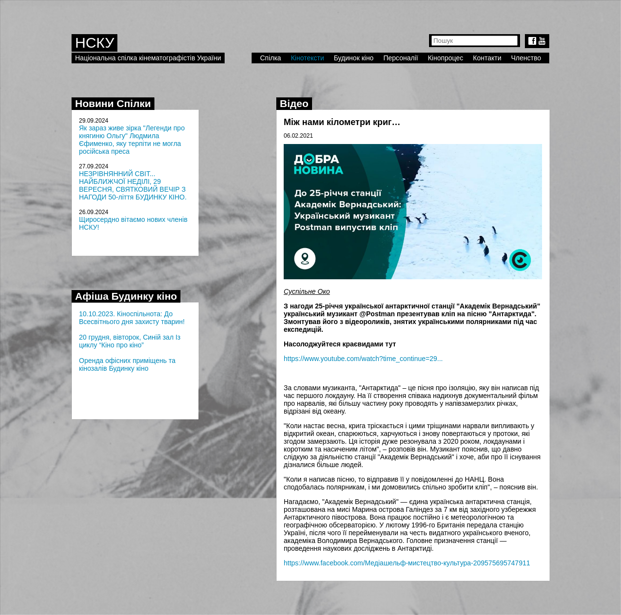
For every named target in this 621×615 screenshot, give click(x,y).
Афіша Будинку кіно (126, 296)
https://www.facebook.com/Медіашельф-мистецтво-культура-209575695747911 (407, 563)
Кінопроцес (446, 58)
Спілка (270, 58)
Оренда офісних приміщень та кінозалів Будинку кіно (127, 364)
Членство (526, 58)
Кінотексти (307, 58)
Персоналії (400, 58)
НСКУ (94, 43)
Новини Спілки (113, 103)
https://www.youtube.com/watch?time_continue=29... (363, 358)
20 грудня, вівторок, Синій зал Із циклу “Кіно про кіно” (129, 341)
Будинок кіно (354, 58)
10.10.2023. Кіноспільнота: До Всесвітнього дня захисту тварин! (132, 318)
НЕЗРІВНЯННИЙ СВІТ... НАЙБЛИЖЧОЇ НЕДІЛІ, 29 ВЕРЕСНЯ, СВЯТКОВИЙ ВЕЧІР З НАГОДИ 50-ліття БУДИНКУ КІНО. (133, 185)
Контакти (487, 58)
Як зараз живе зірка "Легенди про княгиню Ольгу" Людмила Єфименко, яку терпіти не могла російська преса (132, 139)
